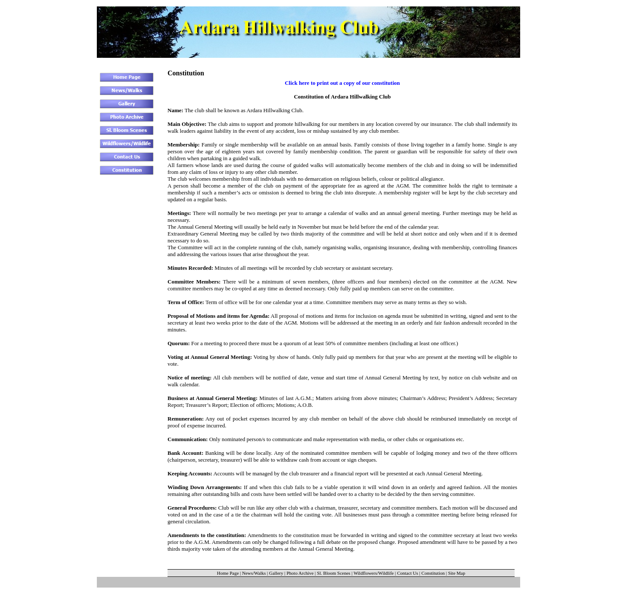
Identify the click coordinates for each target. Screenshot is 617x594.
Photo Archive (300, 573)
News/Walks (254, 573)
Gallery (276, 573)
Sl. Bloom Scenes (333, 573)
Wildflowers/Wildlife (373, 573)
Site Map (456, 573)
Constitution (433, 573)
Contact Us (407, 573)
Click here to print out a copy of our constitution (342, 83)
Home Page (228, 573)
